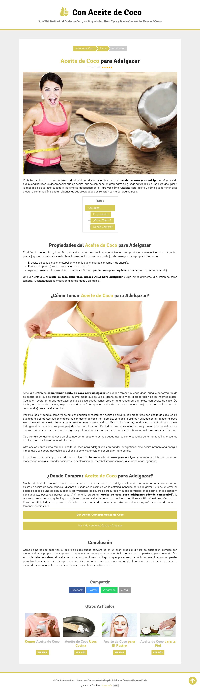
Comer (42, 642)
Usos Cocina (81, 644)
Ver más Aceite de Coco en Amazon (100, 525)
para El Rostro (119, 644)
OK (115, 685)
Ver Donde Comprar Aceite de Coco (100, 514)
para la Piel (158, 644)
